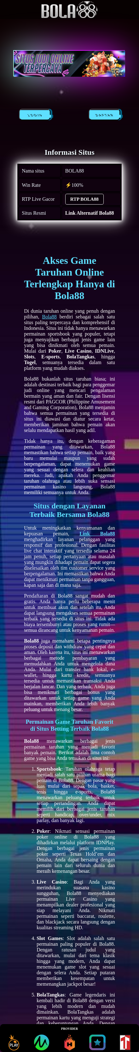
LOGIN (36, 115)
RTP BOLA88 (84, 199)
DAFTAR (105, 115)
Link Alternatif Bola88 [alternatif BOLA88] (89, 213)
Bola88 (49, 316)
